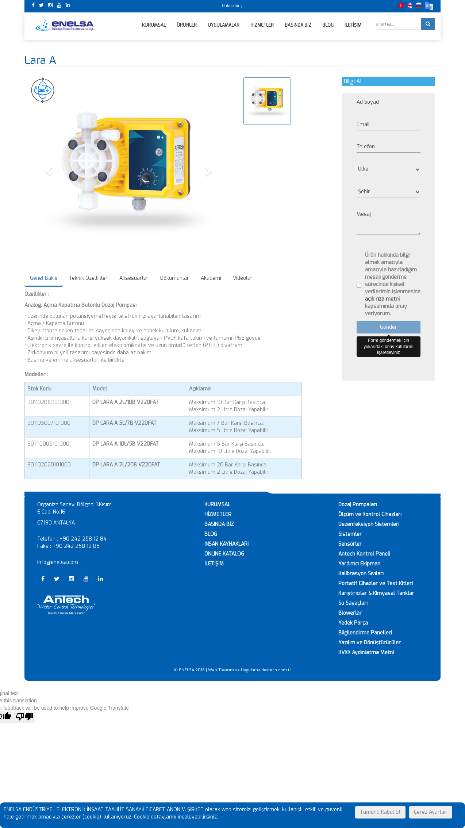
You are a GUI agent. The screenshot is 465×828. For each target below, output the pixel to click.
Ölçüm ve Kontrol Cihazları (369, 514)
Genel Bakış (43, 278)
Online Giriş (232, 5)
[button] (49, 170)
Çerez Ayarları (430, 812)
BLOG (210, 534)
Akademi (211, 278)
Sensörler (350, 544)
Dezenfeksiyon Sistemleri (368, 524)
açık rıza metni (382, 298)
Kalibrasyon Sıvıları (361, 573)
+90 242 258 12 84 (83, 538)
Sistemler (350, 534)
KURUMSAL (217, 504)
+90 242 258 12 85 (76, 546)
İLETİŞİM (214, 563)
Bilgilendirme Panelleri (365, 632)
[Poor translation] (24, 717)
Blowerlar (350, 613)
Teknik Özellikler (88, 278)
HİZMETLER (217, 514)
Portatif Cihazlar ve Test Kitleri (375, 583)
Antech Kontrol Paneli (364, 553)
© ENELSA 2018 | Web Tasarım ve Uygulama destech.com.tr (232, 670)
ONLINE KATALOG (224, 553)
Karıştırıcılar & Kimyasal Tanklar (376, 593)
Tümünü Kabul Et (380, 812)
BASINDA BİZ (219, 524)
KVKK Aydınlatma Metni (366, 652)
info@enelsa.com (57, 562)
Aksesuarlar (134, 278)
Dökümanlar (174, 278)
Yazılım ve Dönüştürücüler (369, 642)
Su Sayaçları (353, 603)
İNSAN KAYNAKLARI (226, 544)
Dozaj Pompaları (357, 504)
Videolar (243, 278)
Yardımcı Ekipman (359, 563)
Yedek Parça (353, 622)
